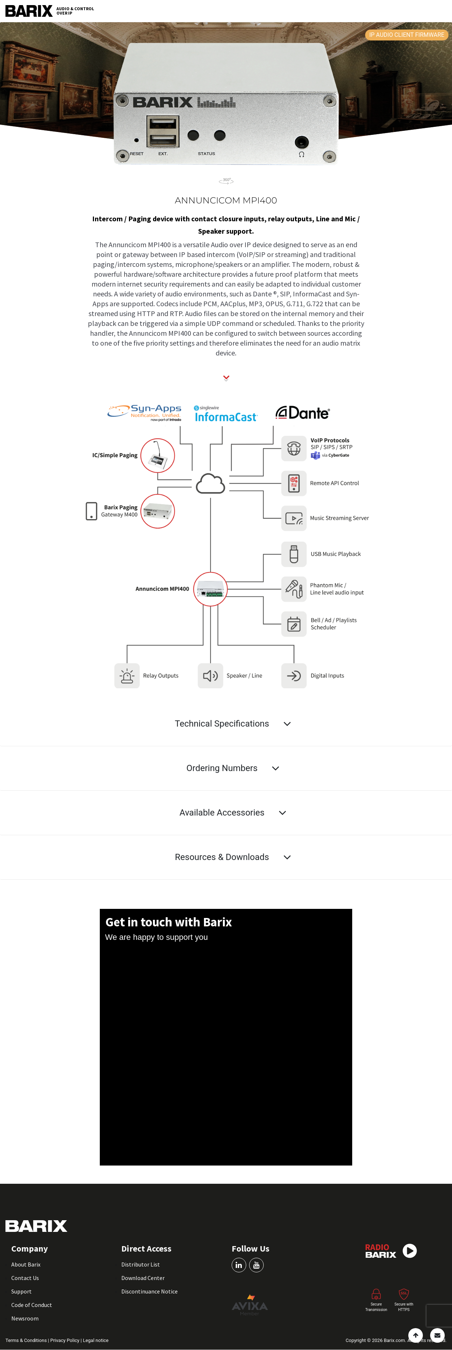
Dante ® (265, 293)
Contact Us (25, 1277)
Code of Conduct (31, 1304)
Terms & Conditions (26, 1340)
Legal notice (96, 1340)
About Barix (25, 1264)
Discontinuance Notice (149, 1291)
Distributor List (140, 1264)
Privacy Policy (65, 1340)
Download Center (143, 1277)
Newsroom (25, 1318)
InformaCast (312, 293)
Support (21, 1291)
